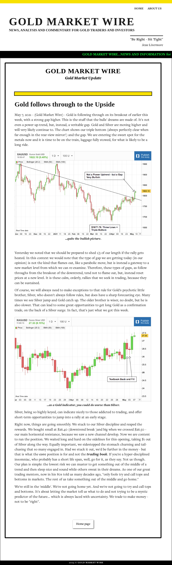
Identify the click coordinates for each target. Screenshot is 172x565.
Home (138, 8)
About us (154, 8)
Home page (83, 524)
